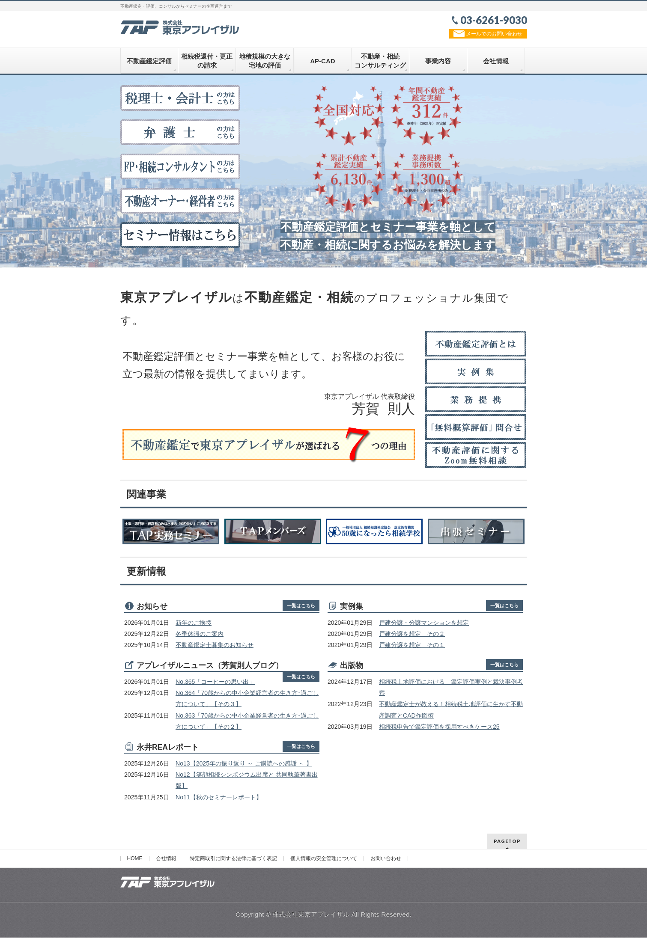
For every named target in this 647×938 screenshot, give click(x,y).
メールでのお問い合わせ (487, 33)
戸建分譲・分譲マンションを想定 (424, 623)
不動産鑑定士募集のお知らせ (214, 646)
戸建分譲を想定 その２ (412, 635)
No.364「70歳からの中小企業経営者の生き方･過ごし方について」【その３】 (247, 700)
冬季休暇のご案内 (200, 635)
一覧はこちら (301, 606)
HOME (135, 858)
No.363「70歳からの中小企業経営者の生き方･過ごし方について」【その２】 (247, 722)
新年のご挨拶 (194, 623)
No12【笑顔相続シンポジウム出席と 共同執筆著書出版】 (247, 781)
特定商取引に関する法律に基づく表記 (233, 858)
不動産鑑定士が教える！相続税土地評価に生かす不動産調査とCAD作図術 (451, 711)
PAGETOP (507, 841)
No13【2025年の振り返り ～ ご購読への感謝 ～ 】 (244, 764)
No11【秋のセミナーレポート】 (219, 798)
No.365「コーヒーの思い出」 (215, 683)
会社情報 (166, 858)
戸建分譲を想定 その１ (412, 646)
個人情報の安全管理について (323, 858)
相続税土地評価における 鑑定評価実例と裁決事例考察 (451, 689)
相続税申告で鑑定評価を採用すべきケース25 (439, 727)
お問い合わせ (385, 858)
